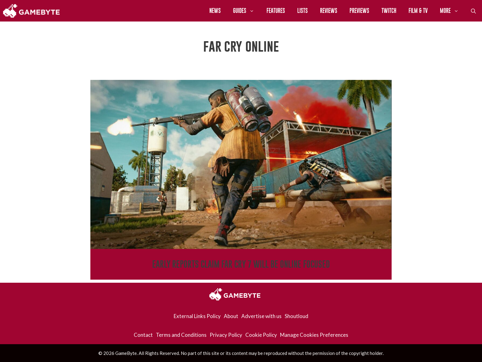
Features (276, 10)
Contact (143, 335)
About (231, 316)
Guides (246, 11)
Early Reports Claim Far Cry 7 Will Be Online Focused (241, 264)
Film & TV (418, 10)
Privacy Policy (226, 335)
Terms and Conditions (181, 335)
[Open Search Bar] (473, 11)
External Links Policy (197, 316)
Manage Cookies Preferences (314, 335)
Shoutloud (296, 316)
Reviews (328, 10)
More (452, 11)
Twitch (388, 10)
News (215, 10)
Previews (359, 10)
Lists (302, 10)
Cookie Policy (261, 335)
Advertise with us (261, 316)
